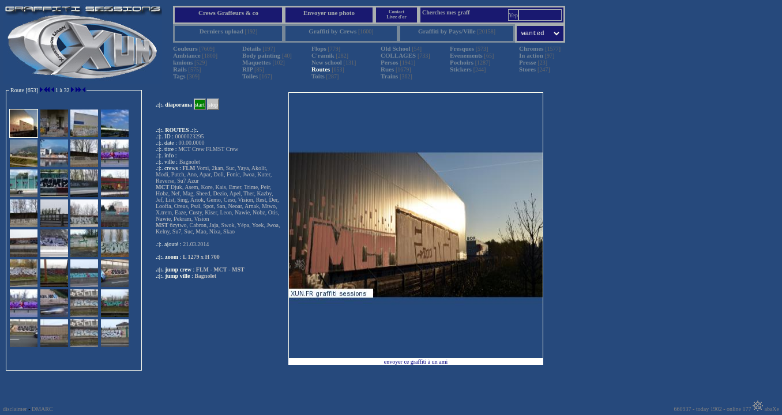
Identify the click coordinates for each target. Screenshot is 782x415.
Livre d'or (396, 17)
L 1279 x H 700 (201, 257)
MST (238, 269)
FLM (202, 269)
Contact (396, 11)
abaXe (766, 409)
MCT (220, 269)
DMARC (42, 409)
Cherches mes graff (446, 12)
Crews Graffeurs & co (228, 12)
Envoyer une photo (329, 12)
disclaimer (15, 409)
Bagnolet (205, 276)
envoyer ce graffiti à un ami (416, 362)
